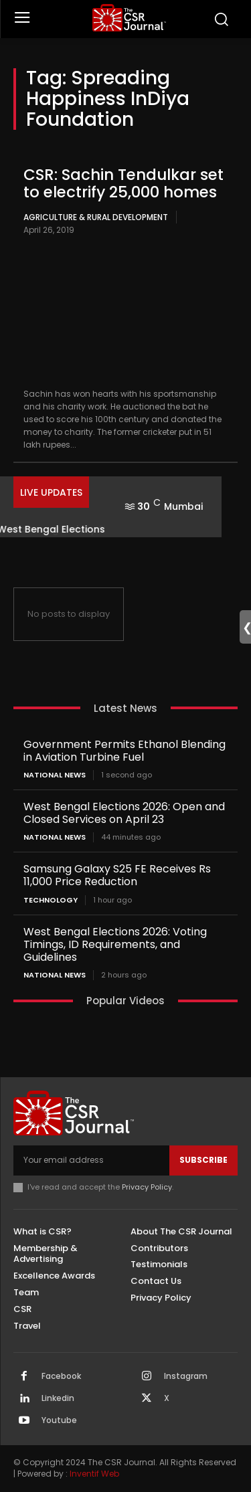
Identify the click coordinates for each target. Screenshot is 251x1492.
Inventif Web (94, 1473)
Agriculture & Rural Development (95, 217)
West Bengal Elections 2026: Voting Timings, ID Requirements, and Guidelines (115, 944)
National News (54, 775)
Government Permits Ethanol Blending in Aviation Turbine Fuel (124, 751)
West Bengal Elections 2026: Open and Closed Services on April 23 (124, 813)
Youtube (59, 1420)
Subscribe (203, 1159)
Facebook (61, 1376)
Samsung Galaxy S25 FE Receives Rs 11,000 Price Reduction (117, 875)
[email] (91, 1160)
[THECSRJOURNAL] (129, 17)
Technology (50, 900)
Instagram (185, 1376)
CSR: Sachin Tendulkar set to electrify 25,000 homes (123, 183)
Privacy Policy (147, 1187)
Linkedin (57, 1398)
